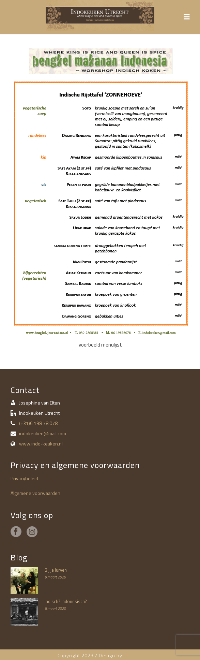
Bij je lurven (56, 570)
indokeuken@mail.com (42, 433)
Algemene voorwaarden (35, 493)
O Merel (133, 655)
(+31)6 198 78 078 (38, 423)
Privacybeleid (24, 478)
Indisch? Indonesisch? (66, 601)
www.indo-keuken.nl (41, 444)
